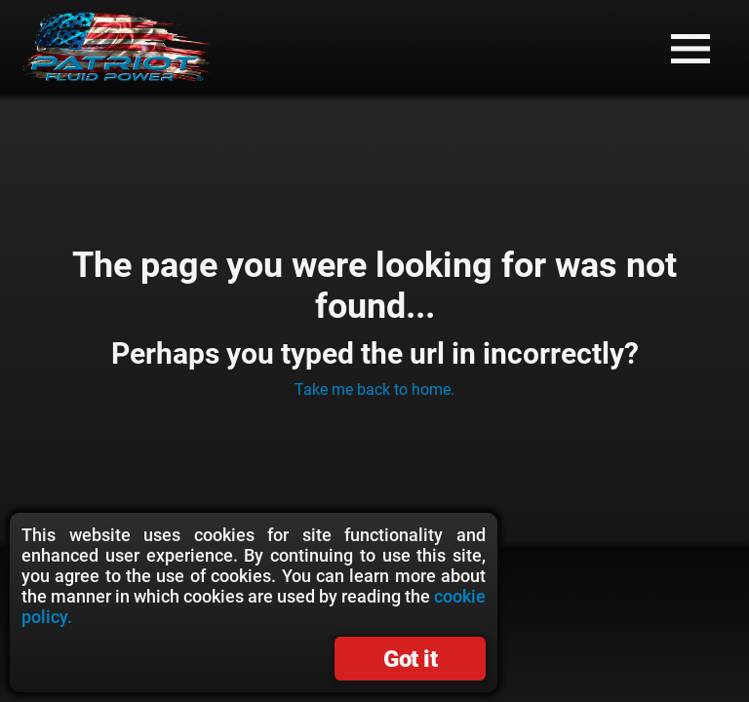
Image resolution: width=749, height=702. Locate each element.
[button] (690, 49)
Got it (410, 659)
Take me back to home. (374, 389)
